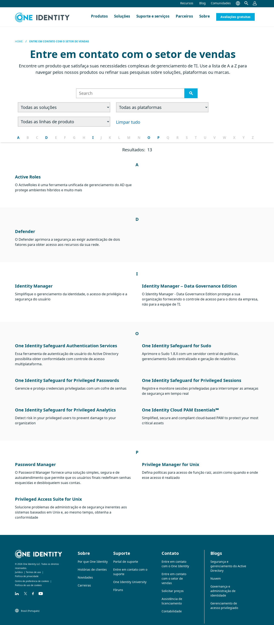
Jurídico (19, 567)
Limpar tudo (30, 120)
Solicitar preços (173, 587)
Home (19, 41)
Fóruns (118, 585)
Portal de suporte (125, 557)
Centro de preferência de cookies (32, 576)
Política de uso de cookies (28, 580)
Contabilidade (172, 607)
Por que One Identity (93, 557)
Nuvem (215, 574)
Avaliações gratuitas (235, 17)
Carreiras (84, 581)
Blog (202, 3)
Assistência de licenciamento (172, 596)
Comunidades (221, 3)
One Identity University (129, 578)
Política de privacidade (27, 571)
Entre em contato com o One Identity (175, 559)
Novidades (85, 573)
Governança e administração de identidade (222, 586)
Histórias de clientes (92, 565)
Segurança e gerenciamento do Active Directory (228, 561)
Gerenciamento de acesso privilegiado (224, 601)
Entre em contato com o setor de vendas (174, 574)
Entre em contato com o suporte (130, 567)
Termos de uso (33, 567)
